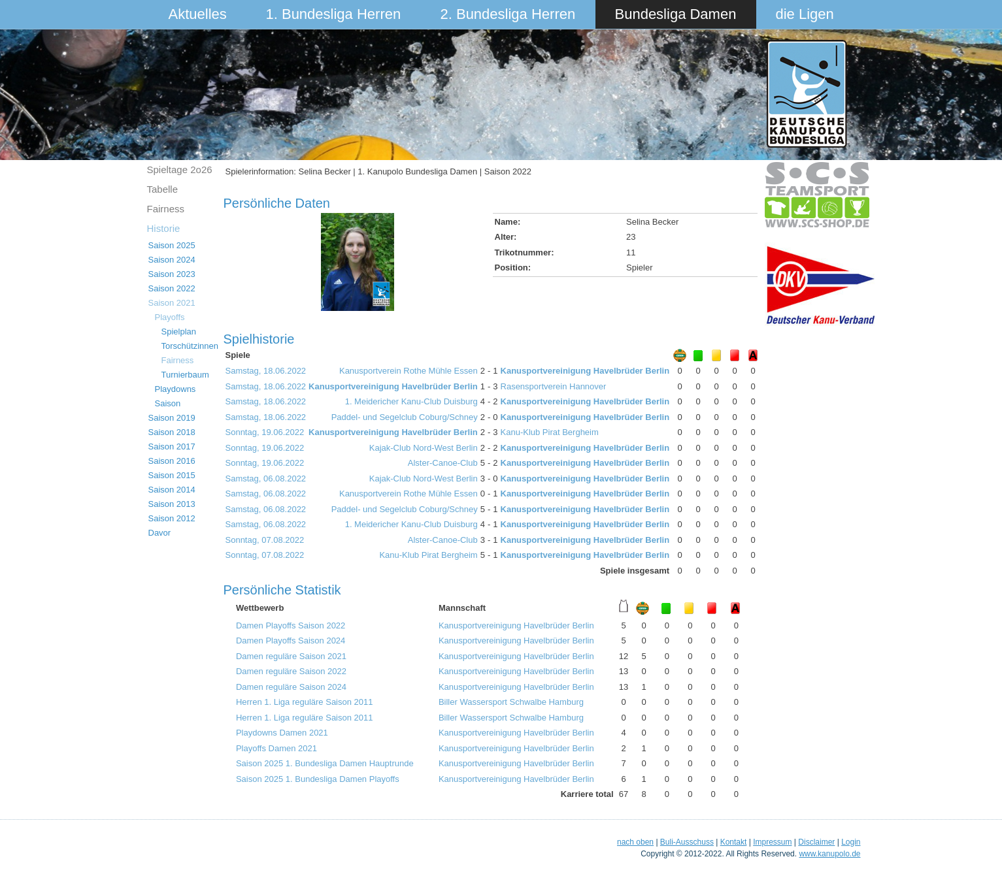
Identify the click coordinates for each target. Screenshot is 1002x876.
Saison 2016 (171, 461)
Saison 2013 (171, 504)
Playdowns (175, 389)
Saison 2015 (171, 475)
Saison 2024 (171, 260)
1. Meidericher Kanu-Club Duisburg (411, 401)
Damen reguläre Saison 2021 (291, 656)
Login (850, 842)
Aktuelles (198, 14)
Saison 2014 (171, 490)
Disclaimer (816, 842)
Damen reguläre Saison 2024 (291, 687)
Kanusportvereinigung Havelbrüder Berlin (585, 371)
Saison (168, 403)
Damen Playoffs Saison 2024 (290, 640)
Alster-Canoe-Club (443, 463)
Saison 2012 (171, 518)
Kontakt (733, 842)
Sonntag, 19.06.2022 (265, 432)
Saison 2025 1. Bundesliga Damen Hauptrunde (325, 763)
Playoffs (170, 317)
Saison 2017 (171, 446)
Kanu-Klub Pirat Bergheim (550, 432)
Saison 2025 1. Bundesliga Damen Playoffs (317, 779)
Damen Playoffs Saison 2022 (290, 625)
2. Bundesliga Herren (508, 14)
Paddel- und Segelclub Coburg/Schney (404, 417)
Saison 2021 (171, 303)
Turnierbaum (185, 375)
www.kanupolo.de (829, 853)
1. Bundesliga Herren (333, 14)
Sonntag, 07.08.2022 (265, 540)
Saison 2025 (171, 245)
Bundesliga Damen (676, 14)
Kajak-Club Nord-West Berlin (423, 448)
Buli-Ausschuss (687, 842)
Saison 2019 (171, 418)
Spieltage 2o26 (179, 169)
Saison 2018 (171, 432)
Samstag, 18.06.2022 (266, 371)
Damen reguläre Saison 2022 (291, 671)
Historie (163, 228)
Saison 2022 (171, 288)
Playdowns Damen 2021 (282, 733)
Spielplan (179, 331)
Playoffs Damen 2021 (276, 748)
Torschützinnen (189, 346)
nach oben (635, 842)
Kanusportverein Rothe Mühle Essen (408, 371)
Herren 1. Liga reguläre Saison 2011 (304, 702)
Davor (159, 533)
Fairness (166, 208)
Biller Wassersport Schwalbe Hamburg (511, 702)
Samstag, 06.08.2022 (266, 478)
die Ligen (805, 14)
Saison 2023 (171, 274)
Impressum (772, 842)
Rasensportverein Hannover (554, 386)
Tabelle (162, 189)
